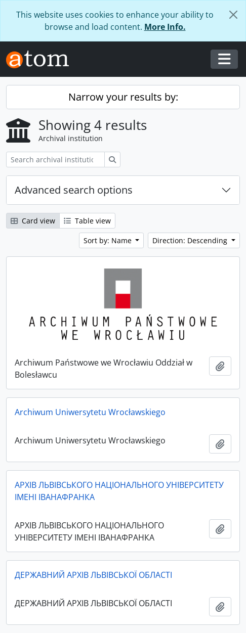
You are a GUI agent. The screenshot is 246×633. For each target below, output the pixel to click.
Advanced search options (74, 190)
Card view (33, 220)
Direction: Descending (190, 240)
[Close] (233, 15)
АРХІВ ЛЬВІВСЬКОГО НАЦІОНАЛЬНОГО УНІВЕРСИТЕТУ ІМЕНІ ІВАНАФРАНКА (119, 491)
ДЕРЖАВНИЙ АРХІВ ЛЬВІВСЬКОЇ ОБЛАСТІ (93, 574)
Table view (87, 220)
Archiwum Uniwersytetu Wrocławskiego (90, 412)
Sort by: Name (109, 240)
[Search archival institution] (55, 159)
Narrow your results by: (123, 97)
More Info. (165, 26)
